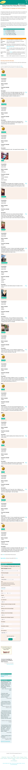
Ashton (3, 332)
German (17, 757)
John (2, 389)
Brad (2, 472)
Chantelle (3, 104)
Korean (25, 757)
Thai (20, 758)
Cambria (3, 132)
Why (4, 31)
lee (2, 160)
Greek (26, 758)
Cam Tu (3, 74)
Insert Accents (3, 588)
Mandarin (5, 758)
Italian (14, 757)
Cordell (3, 360)
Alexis (3, 418)
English (3, 757)
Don (2, 445)
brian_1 (3, 499)
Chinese (2, 758)
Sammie (3, 196)
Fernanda (3, 297)
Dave (3, 529)
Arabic (14, 759)
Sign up (26, 0)
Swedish (23, 758)
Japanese (21, 757)
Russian (17, 758)
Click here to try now (10, 46)
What (4, 30)
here (21, 66)
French (11, 757)
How (4, 33)
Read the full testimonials (5, 741)
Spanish (8, 757)
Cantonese (9, 758)
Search (8, 48)
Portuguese (13, 758)
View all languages (14, 760)
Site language (21, 4)
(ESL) (5, 757)
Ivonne (3, 229)
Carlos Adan (4, 262)
